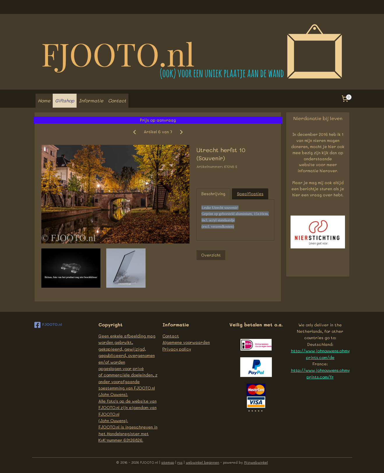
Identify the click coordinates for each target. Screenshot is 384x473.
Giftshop (64, 100)
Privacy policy (176, 348)
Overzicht (210, 254)
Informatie (91, 100)
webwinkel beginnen (202, 462)
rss (180, 462)
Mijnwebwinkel (256, 462)
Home (44, 100)
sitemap (167, 462)
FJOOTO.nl (48, 324)
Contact (117, 100)
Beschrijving (213, 193)
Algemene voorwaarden (186, 342)
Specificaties (250, 193)
